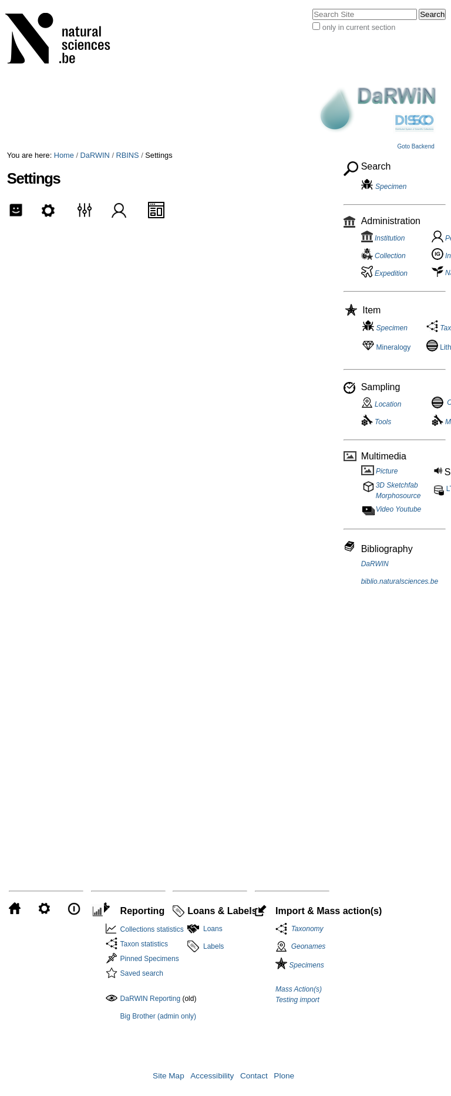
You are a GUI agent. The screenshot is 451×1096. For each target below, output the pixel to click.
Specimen (390, 186)
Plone (284, 1075)
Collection (383, 256)
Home (64, 155)
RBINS (127, 155)
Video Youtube (399, 509)
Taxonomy (305, 929)
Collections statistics (152, 929)
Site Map (168, 1075)
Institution (383, 238)
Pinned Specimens (149, 959)
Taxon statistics (144, 944)
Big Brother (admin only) (158, 1016)
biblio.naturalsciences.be (399, 581)
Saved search (141, 973)
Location (381, 404)
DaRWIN (95, 155)
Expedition (384, 273)
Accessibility (212, 1075)
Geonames (308, 946)
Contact (254, 1075)
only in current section (358, 27)
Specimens (299, 965)
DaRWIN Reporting (150, 998)
